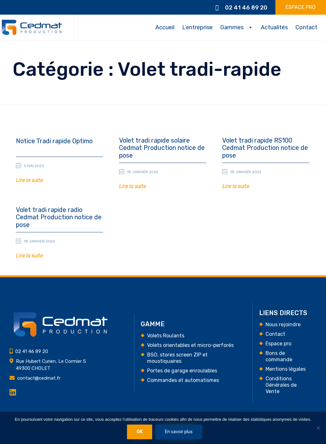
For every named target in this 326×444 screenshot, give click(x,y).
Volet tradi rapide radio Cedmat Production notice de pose (59, 217)
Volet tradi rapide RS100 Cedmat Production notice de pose (265, 148)
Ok (140, 431)
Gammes (232, 27)
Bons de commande (279, 356)
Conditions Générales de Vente (281, 385)
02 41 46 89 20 (246, 7)
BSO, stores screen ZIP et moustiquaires (177, 358)
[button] (29, 180)
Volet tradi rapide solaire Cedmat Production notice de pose (162, 148)
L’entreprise (197, 27)
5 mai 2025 (34, 166)
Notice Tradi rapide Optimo (54, 141)
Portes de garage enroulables (182, 371)
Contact (306, 27)
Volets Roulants (165, 336)
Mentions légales (286, 369)
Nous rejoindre (283, 324)
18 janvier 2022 (142, 172)
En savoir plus (179, 431)
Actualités (274, 27)
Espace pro (278, 344)
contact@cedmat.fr (38, 378)
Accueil (164, 27)
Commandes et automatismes (183, 380)
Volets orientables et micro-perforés (190, 345)
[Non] (318, 428)
